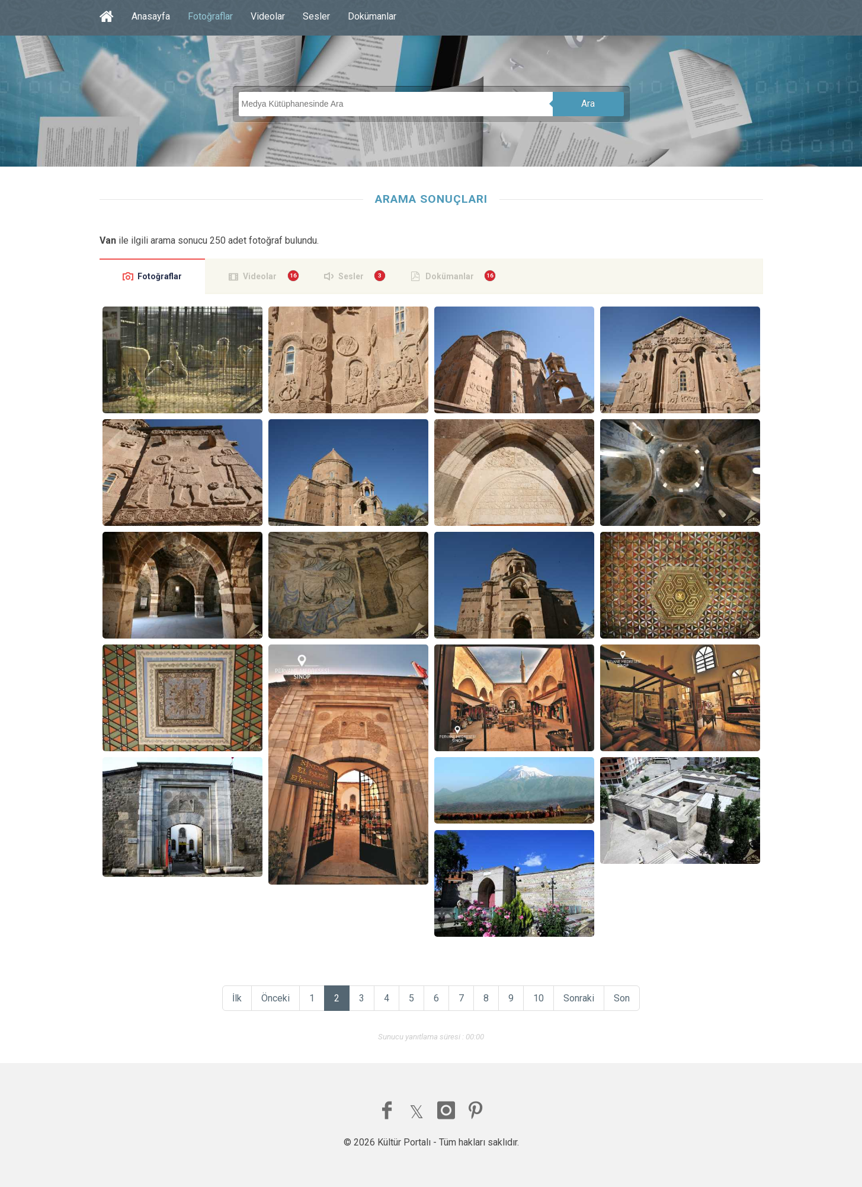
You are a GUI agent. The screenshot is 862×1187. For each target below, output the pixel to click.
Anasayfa (151, 16)
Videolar (268, 16)
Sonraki (578, 998)
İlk (237, 998)
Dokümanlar (372, 16)
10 (538, 998)
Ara (588, 103)
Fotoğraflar (210, 16)
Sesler (316, 16)
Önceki (275, 998)
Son (622, 998)
